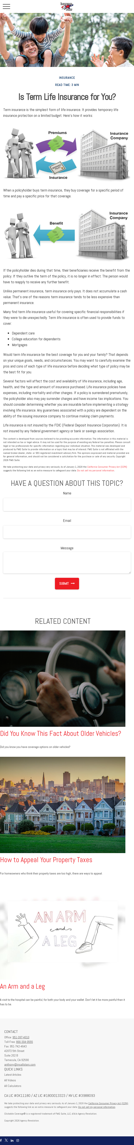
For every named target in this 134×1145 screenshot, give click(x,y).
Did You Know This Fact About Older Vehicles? (60, 733)
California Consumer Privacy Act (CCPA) (107, 466)
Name (67, 493)
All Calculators (12, 1086)
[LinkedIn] (12, 1140)
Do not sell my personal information (95, 470)
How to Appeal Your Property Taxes (46, 859)
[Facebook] (1, 1140)
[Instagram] (17, 1140)
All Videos (10, 1080)
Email (67, 520)
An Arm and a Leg (22, 986)
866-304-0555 (24, 1042)
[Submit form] (62, 583)
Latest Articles (12, 1075)
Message (67, 547)
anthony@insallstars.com (20, 1064)
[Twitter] (6, 1140)
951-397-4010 (20, 1037)
